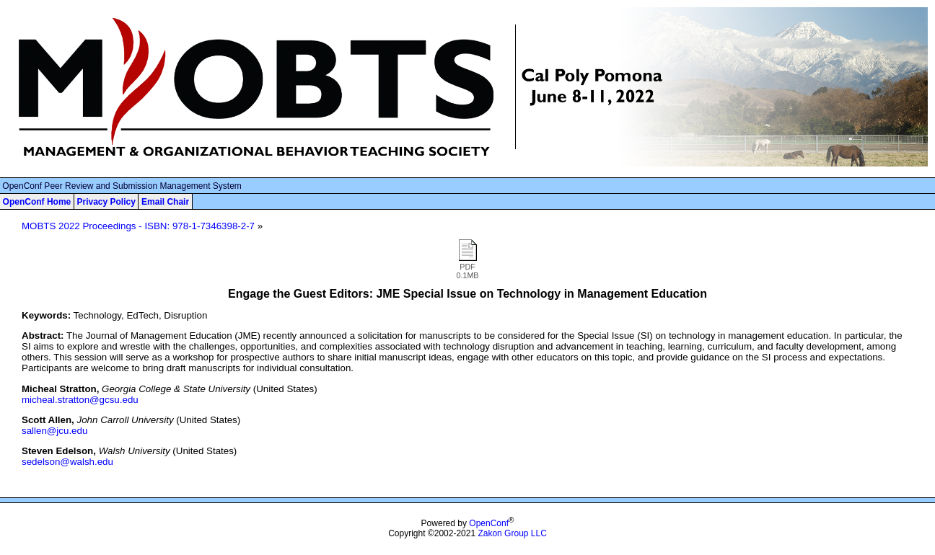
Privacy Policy (105, 202)
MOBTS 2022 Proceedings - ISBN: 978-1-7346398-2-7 (138, 226)
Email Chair (165, 202)
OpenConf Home (37, 202)
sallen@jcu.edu (54, 430)
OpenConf (489, 523)
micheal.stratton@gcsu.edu (80, 399)
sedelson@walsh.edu (67, 461)
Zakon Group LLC (512, 533)
